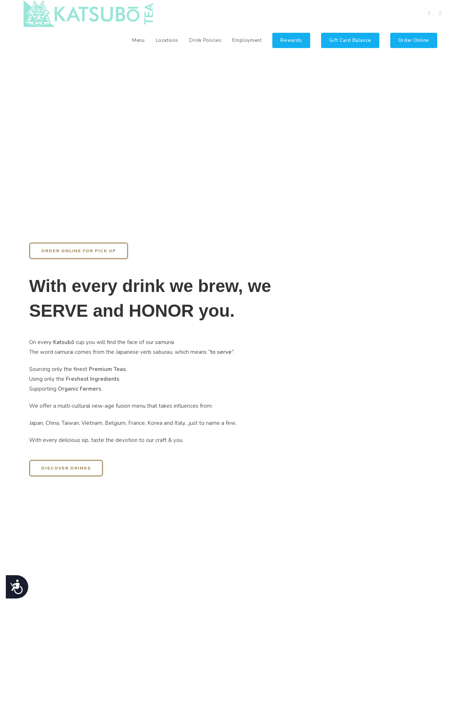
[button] (78, 250)
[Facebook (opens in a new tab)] (429, 13)
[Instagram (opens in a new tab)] (440, 13)
